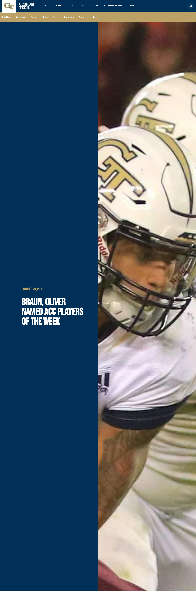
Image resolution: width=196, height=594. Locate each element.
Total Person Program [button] (119, 7)
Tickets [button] (60, 7)
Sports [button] (44, 7)
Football (6, 19)
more (94, 20)
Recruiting (69, 20)
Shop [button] (87, 7)
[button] (191, 7)
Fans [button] (74, 7)
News (55, 20)
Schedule (21, 20)
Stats (45, 20)
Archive (83, 20)
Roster (34, 20)
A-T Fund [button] (99, 7)
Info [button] (141, 7)
